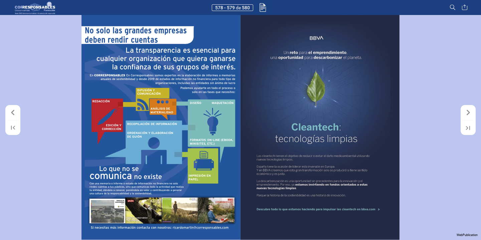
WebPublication (467, 235)
